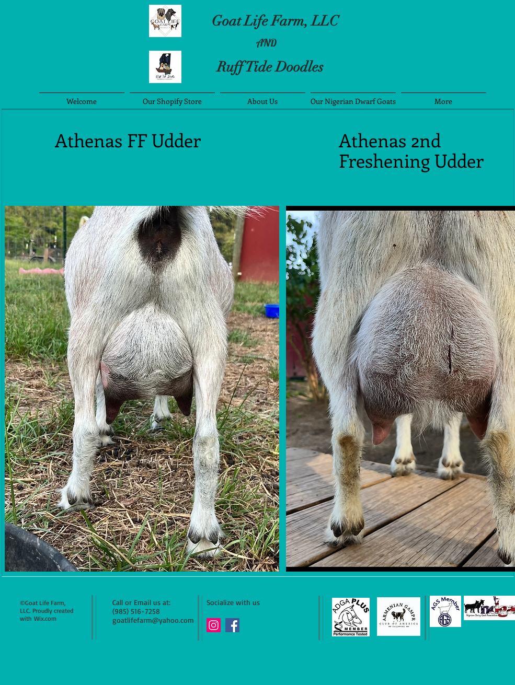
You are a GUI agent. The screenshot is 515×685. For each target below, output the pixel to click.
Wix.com (45, 618)
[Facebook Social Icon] (232, 625)
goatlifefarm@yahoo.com (153, 620)
